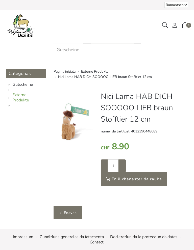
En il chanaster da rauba (134, 179)
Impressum (23, 237)
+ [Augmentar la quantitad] (122, 165)
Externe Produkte (112, 50)
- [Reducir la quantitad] (104, 165)
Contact (97, 242)
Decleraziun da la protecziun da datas (143, 237)
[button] (165, 25)
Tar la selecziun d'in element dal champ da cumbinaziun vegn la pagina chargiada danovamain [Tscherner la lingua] (176, 5)
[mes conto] (175, 25)
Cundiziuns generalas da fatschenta (72, 237)
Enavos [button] (68, 212)
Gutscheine (68, 50)
